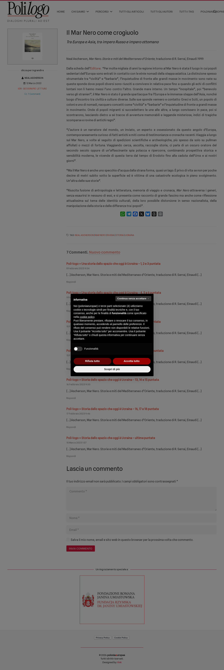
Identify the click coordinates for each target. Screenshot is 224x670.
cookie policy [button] (87, 316)
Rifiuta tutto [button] (92, 361)
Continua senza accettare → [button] (133, 298)
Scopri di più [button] (112, 369)
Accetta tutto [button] (132, 361)
